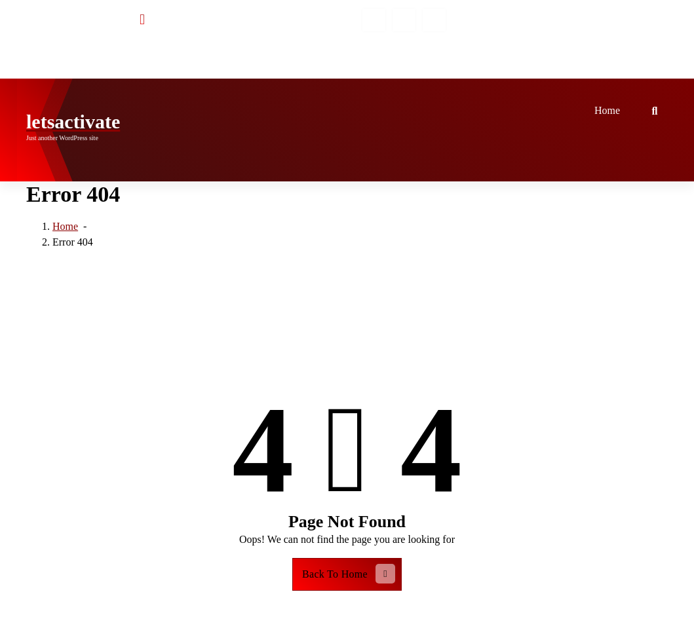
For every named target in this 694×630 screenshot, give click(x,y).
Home (607, 110)
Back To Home (348, 574)
